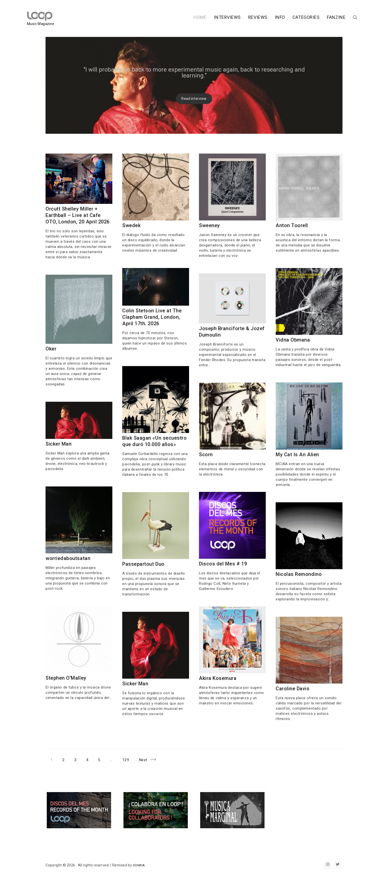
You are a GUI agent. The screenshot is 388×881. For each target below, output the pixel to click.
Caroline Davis (293, 689)
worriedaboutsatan (68, 558)
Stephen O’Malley (66, 678)
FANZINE (317, 18)
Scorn (206, 454)
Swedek (131, 225)
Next (145, 759)
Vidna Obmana (293, 340)
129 (128, 759)
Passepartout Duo (143, 564)
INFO (261, 18)
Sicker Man (59, 444)
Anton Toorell (292, 225)
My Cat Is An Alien (297, 454)
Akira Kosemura (218, 678)
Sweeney (209, 225)
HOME (181, 18)
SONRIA (139, 865)
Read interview (194, 99)
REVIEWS (239, 18)
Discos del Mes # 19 (223, 564)
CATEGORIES (287, 18)
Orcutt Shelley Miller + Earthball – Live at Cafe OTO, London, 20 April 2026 (78, 215)
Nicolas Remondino (299, 574)
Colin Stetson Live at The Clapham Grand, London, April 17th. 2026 (152, 317)
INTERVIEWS (208, 18)
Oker (51, 349)
